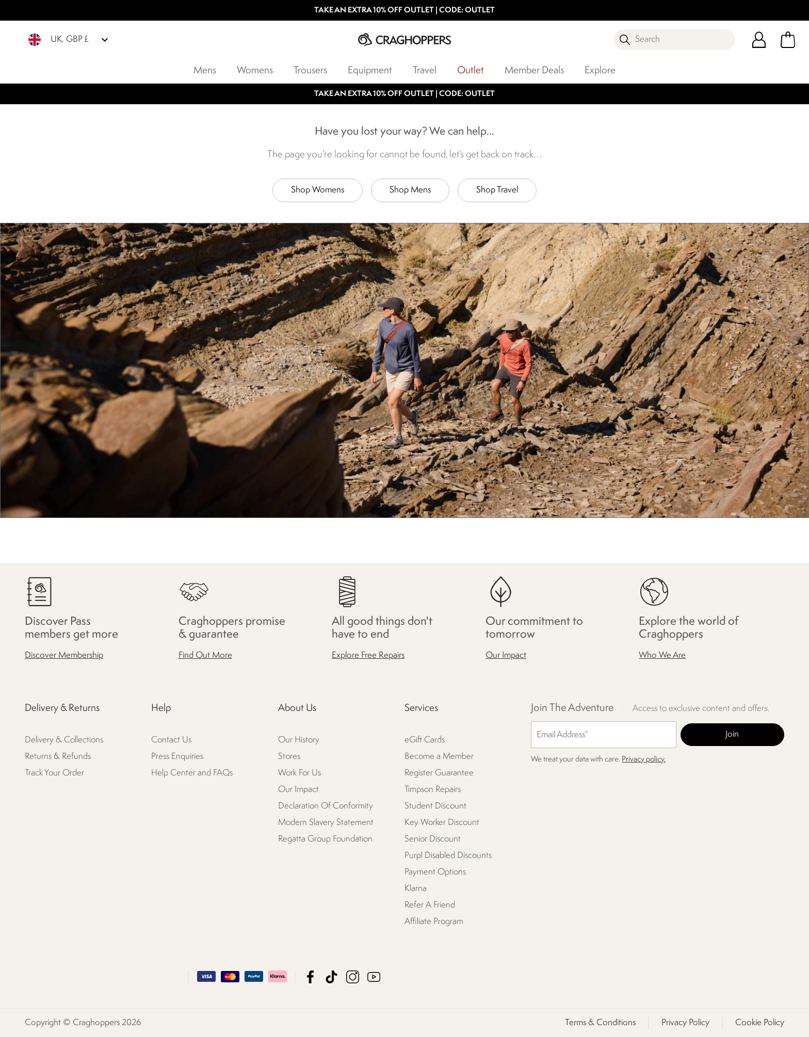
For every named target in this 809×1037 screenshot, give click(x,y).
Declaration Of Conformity (325, 806)
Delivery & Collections (64, 740)
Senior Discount (433, 839)
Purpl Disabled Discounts (448, 855)
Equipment (370, 71)
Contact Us (171, 740)
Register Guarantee (439, 773)
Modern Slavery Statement (326, 822)
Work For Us (299, 773)
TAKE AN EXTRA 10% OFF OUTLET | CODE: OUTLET (404, 10)
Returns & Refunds (58, 756)
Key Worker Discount (442, 822)
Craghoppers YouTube (373, 976)
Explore (600, 71)
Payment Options (435, 872)
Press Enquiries (177, 756)
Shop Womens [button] (317, 190)
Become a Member (439, 756)
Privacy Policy (685, 1022)
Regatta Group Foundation (325, 839)
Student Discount (435, 806)
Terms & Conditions (600, 1022)
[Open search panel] (674, 39)
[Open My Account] (759, 39)
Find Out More (205, 655)
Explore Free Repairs (368, 655)
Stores (289, 756)
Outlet (470, 71)
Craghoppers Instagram (352, 976)
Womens (255, 71)
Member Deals (534, 71)
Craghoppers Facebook (310, 976)
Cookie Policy (759, 1022)
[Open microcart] (788, 39)
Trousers (310, 71)
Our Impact (506, 655)
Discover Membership (64, 655)
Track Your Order (54, 773)
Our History (298, 740)
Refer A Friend (430, 905)
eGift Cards (425, 740)
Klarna (416, 888)
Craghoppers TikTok (331, 976)
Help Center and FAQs (192, 773)
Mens (204, 71)
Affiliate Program (434, 921)
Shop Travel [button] (497, 190)
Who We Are (662, 655)
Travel (424, 71)
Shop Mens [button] (410, 190)
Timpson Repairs (433, 789)
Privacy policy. (644, 760)
